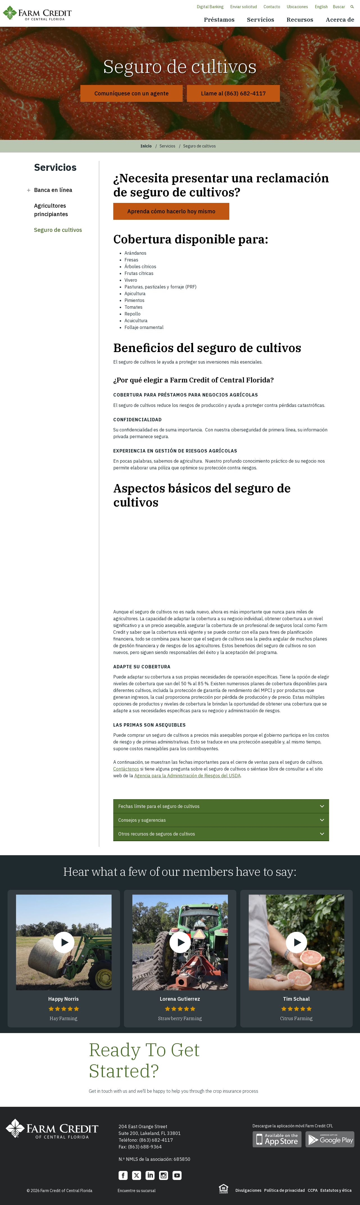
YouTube (177, 1175)
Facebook (123, 1175)
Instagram (163, 1175)
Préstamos (219, 19)
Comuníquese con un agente (131, 93)
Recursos (300, 19)
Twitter (136, 1175)
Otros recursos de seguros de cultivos (222, 836)
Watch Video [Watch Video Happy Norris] (63, 942)
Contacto (272, 6)
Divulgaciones (248, 1190)
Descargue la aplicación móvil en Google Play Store (329, 1139)
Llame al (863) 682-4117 (233, 93)
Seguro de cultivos (58, 230)
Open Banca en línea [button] (28, 190)
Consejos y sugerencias (222, 822)
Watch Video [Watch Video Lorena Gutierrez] (180, 942)
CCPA (313, 1190)
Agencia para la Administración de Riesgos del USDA (187, 775)
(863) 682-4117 (156, 1140)
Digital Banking (210, 6)
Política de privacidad (284, 1190)
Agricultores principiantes (51, 210)
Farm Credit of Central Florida (39, 13)
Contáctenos (126, 769)
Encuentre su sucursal (137, 1190)
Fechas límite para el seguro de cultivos (222, 808)
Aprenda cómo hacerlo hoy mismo (171, 211)
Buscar (339, 6)
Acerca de (340, 19)
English (321, 6)
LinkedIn (150, 1175)
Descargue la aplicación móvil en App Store (277, 1139)
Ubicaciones (297, 6)
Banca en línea (53, 190)
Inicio (146, 146)
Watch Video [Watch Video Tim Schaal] (296, 942)
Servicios (260, 19)
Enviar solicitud (243, 6)
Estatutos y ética (336, 1190)
